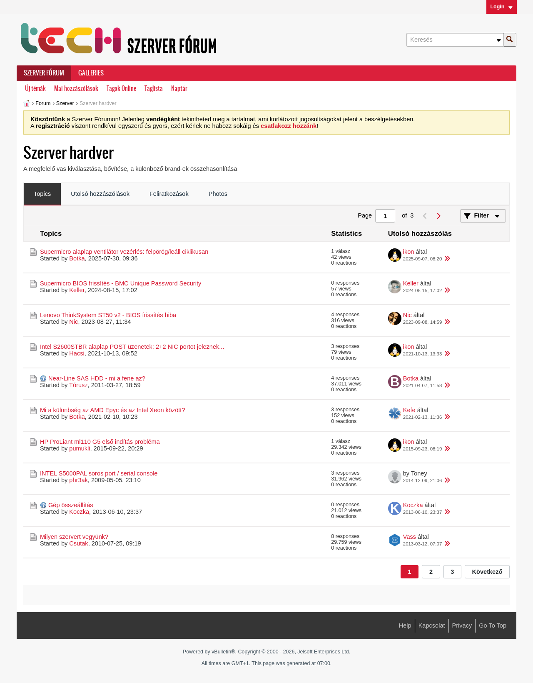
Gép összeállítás (70, 505)
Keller (76, 290)
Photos (218, 193)
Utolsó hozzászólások (100, 193)
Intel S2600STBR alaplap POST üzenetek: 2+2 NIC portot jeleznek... (132, 346)
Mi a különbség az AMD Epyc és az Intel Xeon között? (112, 410)
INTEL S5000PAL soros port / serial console (98, 473)
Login (501, 7)
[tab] (42, 194)
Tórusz (78, 385)
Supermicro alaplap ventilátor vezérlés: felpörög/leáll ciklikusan (124, 251)
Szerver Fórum (44, 73)
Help (405, 625)
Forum (42, 103)
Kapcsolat (431, 625)
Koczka (79, 511)
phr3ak (78, 480)
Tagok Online (121, 88)
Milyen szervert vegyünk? (74, 536)
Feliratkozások (169, 193)
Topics (42, 193)
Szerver (65, 103)
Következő (487, 571)
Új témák (35, 88)
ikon (408, 251)
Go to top (492, 625)
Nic (73, 321)
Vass (409, 536)
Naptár (179, 88)
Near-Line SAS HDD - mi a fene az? (96, 378)
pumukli (79, 448)
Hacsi (76, 353)
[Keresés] (454, 40)
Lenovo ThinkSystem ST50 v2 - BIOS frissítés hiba (108, 315)
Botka (77, 258)
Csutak (78, 543)
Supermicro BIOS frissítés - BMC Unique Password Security (120, 283)
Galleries (91, 73)
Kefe (409, 410)
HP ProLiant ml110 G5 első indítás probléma (100, 441)
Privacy (462, 625)
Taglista (153, 88)
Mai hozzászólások (76, 88)
